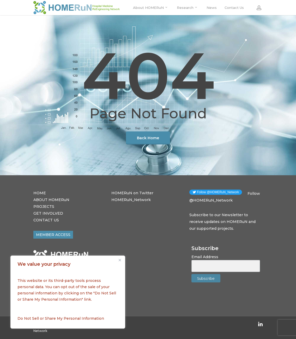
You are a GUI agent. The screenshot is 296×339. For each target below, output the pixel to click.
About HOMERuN (150, 7)
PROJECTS (43, 206)
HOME (39, 193)
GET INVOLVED (48, 213)
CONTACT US (46, 220)
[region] (67, 292)
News (212, 7)
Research (187, 7)
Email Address (204, 257)
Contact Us (234, 7)
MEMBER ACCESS (53, 234)
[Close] (120, 260)
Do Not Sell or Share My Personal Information (60, 318)
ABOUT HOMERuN (51, 199)
